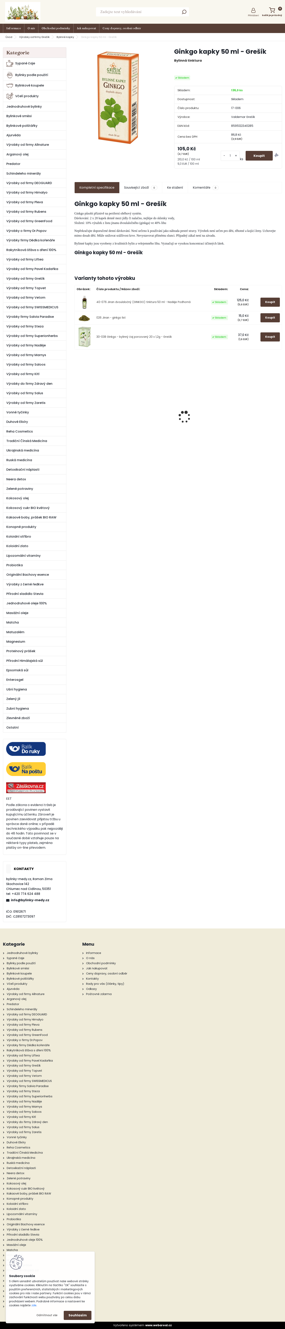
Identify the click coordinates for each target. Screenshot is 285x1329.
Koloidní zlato (17, 546)
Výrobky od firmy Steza (25, 326)
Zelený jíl (13, 699)
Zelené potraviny (19, 488)
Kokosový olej (17, 498)
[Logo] (23, 12)
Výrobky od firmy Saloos (26, 364)
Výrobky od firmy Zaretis (26, 403)
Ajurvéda (13, 135)
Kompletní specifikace (96, 187)
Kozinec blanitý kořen (99, 403)
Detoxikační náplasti (22, 469)
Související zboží (140, 187)
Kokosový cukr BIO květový (28, 508)
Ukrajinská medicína (22, 450)
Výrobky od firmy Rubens (26, 211)
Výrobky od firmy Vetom (25, 297)
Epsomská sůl (17, 670)
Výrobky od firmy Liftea (24, 259)
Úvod (9, 37)
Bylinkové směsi (19, 116)
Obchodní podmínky (56, 28)
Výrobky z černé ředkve (25, 584)
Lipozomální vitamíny (23, 555)
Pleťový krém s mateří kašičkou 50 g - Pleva (257, 430)
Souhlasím (77, 1315)
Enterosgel (14, 679)
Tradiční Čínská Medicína (26, 441)
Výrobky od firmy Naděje (26, 345)
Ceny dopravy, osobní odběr (122, 28)
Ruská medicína (19, 460)
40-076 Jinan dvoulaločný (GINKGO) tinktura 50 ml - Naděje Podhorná (143, 302)
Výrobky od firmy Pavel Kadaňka (32, 269)
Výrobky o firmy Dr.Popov (26, 231)
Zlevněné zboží (18, 718)
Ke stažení (175, 187)
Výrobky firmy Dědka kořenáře (30, 240)
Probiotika (14, 565)
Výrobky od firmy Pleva (24, 202)
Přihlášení (253, 15)
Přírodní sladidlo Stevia (24, 594)
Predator (13, 164)
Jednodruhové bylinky (24, 106)
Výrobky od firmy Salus (24, 393)
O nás (31, 28)
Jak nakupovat (86, 28)
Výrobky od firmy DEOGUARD (29, 183)
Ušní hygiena (16, 689)
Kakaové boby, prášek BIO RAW (31, 517)
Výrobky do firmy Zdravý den (29, 383)
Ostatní (12, 727)
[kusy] (230, 155)
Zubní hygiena (17, 708)
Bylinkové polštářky (21, 125)
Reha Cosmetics (19, 431)
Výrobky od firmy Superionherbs (32, 336)
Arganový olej (17, 154)
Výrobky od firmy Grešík (34, 37)
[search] (184, 13)
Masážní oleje (17, 613)
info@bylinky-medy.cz (30, 900)
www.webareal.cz (158, 1325)
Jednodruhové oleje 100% (26, 603)
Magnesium (15, 641)
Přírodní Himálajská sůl (24, 660)
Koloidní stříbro (18, 536)
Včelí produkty (22, 96)
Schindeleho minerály (23, 173)
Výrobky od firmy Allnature (27, 144)
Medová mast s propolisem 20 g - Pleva (152, 405)
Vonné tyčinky (17, 412)
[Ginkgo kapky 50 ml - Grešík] (118, 97)
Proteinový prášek (20, 651)
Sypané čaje (20, 63)
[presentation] (76, 410)
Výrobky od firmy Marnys (26, 355)
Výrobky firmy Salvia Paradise (30, 316)
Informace (13, 28)
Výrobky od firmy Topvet (26, 288)
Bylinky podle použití (27, 74)
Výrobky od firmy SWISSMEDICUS (32, 307)
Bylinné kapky (65, 37)
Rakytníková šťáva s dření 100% (31, 250)
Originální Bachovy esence (27, 574)
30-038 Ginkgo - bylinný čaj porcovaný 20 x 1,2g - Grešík (134, 337)
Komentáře (206, 187)
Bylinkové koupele (25, 85)
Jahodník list (204, 403)
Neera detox (16, 479)
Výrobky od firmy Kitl (22, 374)
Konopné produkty (21, 527)
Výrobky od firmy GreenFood (29, 221)
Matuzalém (15, 632)
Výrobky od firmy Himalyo (27, 192)
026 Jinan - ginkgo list (111, 318)
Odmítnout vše (46, 1315)
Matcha (12, 622)
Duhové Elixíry (17, 421)
